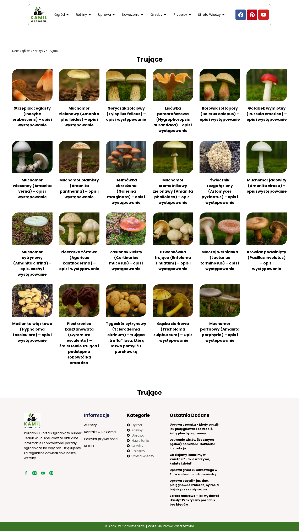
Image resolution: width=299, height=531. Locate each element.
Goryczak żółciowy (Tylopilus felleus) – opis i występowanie (126, 114)
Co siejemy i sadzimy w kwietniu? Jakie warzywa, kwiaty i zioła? (190, 459)
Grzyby (40, 51)
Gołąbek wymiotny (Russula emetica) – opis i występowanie (266, 114)
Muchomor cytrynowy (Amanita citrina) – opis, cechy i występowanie (32, 263)
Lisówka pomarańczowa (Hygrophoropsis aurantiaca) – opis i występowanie (172, 119)
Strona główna (22, 51)
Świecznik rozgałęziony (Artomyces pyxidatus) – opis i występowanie (220, 191)
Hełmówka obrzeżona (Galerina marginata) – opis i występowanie (126, 191)
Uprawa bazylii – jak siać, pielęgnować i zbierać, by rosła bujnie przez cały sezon (194, 485)
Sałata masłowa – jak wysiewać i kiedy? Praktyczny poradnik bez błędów (194, 500)
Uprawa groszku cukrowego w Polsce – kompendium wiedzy (193, 472)
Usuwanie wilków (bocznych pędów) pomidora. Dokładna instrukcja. (192, 444)
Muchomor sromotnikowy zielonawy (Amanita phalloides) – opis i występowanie (173, 191)
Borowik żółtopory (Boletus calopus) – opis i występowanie (220, 114)
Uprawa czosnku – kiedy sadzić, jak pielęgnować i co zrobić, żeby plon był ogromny (194, 428)
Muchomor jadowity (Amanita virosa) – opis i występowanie (267, 185)
